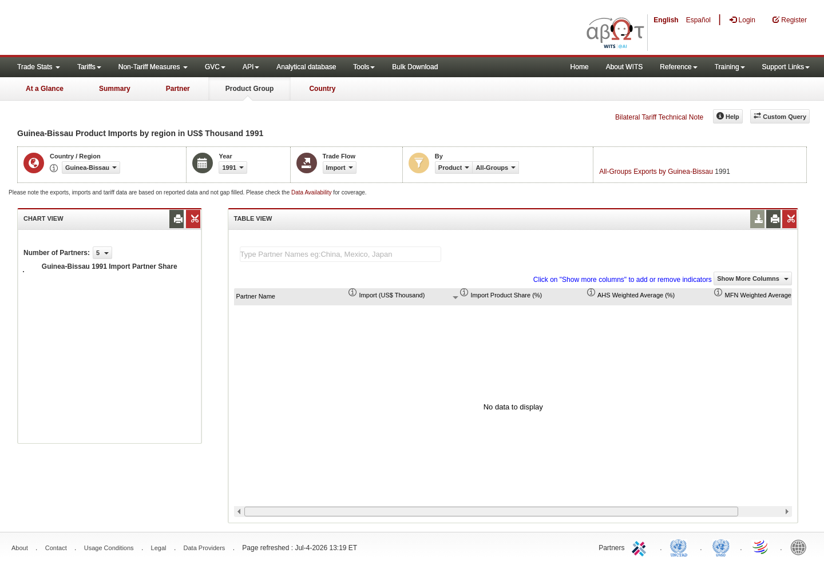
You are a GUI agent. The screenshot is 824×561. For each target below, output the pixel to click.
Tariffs (89, 67)
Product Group (249, 89)
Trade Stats (38, 67)
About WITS (624, 67)
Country (322, 89)
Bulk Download (415, 67)
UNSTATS (721, 546)
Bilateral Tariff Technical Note (659, 117)
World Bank (801, 546)
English (665, 20)
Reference (678, 67)
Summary (114, 89)
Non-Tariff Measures (153, 67)
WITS (114, 28)
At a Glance (45, 89)
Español (698, 20)
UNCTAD (681, 546)
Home (580, 67)
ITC (640, 546)
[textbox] (340, 254)
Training (730, 67)
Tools (364, 67)
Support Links (786, 67)
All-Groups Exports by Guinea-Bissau (656, 172)
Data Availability (312, 192)
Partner (178, 89)
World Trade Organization (761, 546)
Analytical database (306, 67)
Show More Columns (753, 278)
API (251, 67)
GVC (215, 67)
